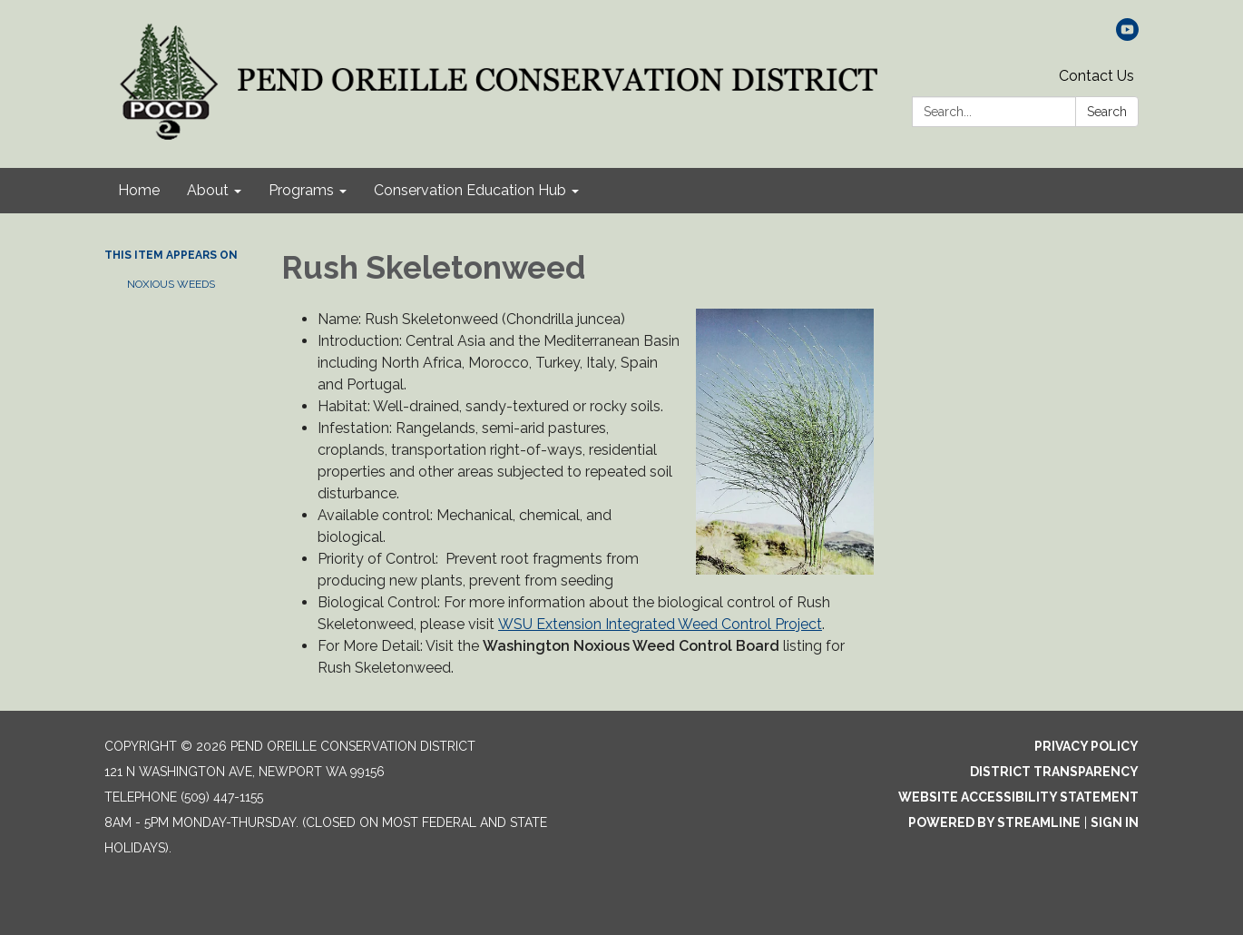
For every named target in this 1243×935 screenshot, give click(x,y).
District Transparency (1054, 771)
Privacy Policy (1086, 746)
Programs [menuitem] (301, 190)
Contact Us (1096, 75)
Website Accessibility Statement (1018, 797)
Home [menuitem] (139, 190)
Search (1107, 111)
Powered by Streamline (994, 822)
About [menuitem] (208, 190)
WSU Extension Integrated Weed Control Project (660, 624)
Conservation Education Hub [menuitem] (470, 190)
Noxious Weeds (171, 284)
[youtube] (1127, 35)
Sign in (1115, 822)
